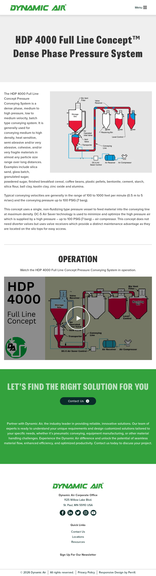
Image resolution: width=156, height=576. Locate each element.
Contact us (76, 401)
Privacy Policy (86, 572)
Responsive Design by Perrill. (117, 572)
